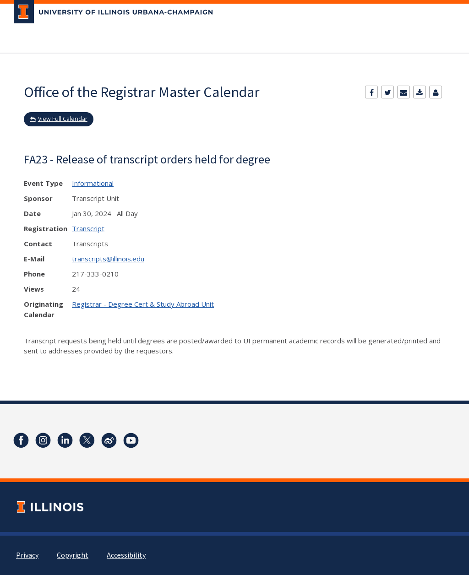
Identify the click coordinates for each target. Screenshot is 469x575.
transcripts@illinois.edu (108, 258)
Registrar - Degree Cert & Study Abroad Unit (143, 304)
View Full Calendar (62, 119)
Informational (93, 183)
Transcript (88, 228)
